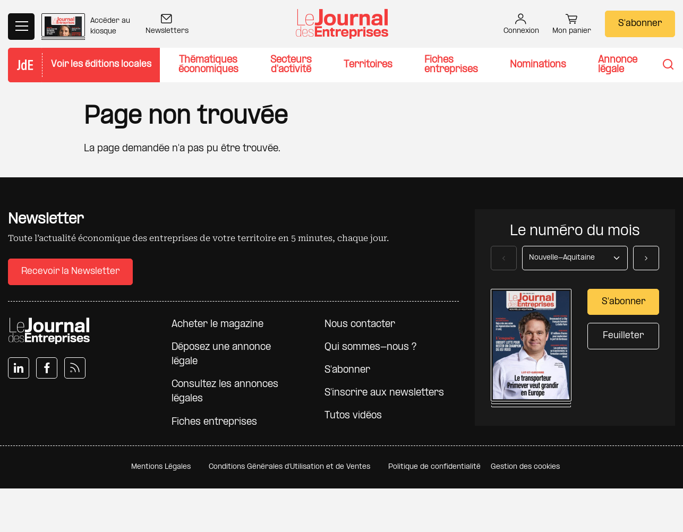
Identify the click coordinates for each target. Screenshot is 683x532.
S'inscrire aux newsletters (384, 393)
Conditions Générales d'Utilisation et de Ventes (289, 467)
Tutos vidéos (353, 416)
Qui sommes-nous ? (370, 347)
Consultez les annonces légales (225, 392)
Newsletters (167, 25)
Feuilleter (623, 336)
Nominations (538, 65)
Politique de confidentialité (434, 467)
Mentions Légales (161, 467)
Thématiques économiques (208, 65)
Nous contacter (360, 325)
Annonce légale (617, 65)
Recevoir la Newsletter (70, 272)
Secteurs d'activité (291, 65)
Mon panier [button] (571, 25)
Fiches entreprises (451, 65)
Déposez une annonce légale (221, 354)
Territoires (368, 65)
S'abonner (640, 24)
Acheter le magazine (217, 325)
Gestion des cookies (525, 467)
